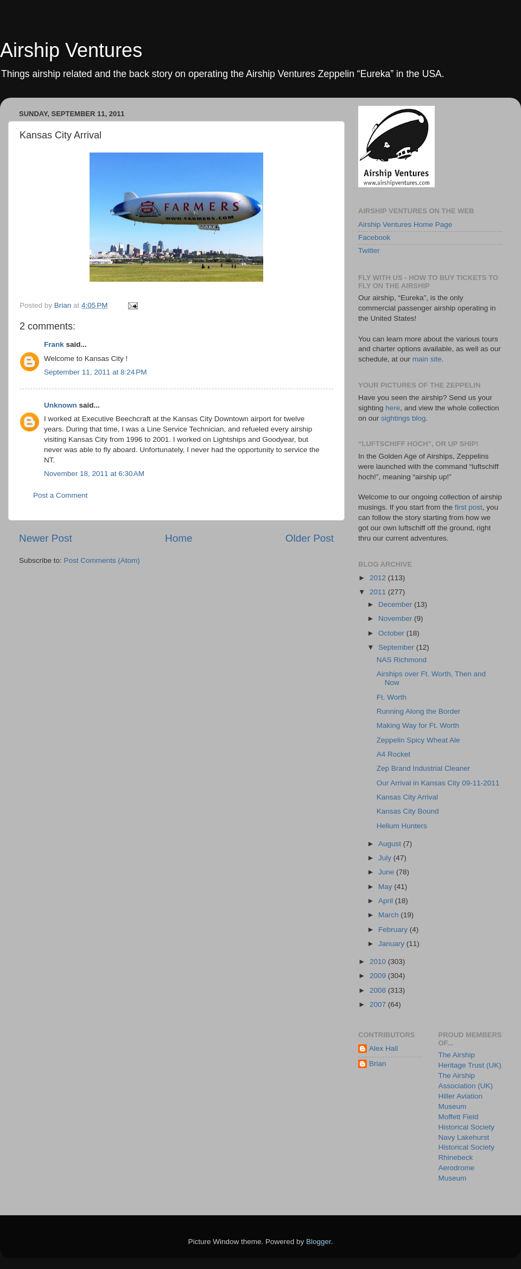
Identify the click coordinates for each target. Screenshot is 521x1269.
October (392, 633)
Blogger (318, 1242)
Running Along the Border (419, 711)
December (396, 604)
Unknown (60, 405)
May (386, 887)
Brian (377, 1063)
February (394, 929)
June (387, 872)
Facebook (374, 237)
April (386, 901)
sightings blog (403, 418)
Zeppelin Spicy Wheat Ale (418, 740)
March (389, 915)
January (392, 944)
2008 (379, 990)
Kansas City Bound (408, 811)
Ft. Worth (391, 697)
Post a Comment (60, 495)
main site (427, 359)
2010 (379, 961)
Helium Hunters (402, 826)
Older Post (309, 538)
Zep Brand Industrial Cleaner (424, 768)
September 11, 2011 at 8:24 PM (95, 372)
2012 (379, 578)
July (385, 858)
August (390, 844)
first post (468, 507)
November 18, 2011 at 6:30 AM (94, 473)
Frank (54, 344)
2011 (379, 592)
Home (178, 538)
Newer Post (45, 538)
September (397, 647)
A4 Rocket (393, 754)
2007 (379, 1004)
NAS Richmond (402, 660)
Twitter (369, 250)
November (396, 618)
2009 (379, 976)
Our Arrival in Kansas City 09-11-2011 (438, 783)
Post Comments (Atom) (102, 560)
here (392, 408)
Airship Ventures (71, 50)
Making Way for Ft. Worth (418, 725)
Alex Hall (383, 1048)
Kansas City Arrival (407, 797)
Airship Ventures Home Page (405, 224)
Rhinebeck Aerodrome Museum (457, 1167)
